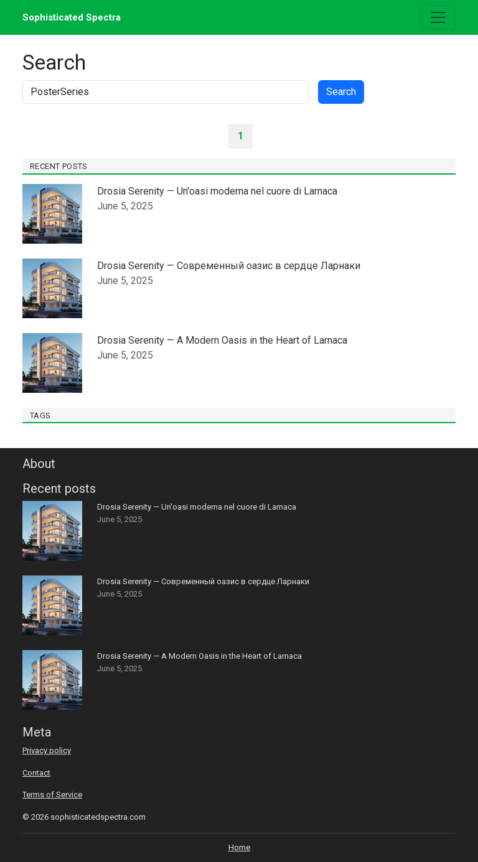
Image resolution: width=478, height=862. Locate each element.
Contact (36, 772)
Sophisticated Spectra (71, 17)
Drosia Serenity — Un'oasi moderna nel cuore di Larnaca (217, 191)
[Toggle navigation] (438, 17)
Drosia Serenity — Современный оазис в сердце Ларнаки (228, 266)
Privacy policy (46, 750)
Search (341, 92)
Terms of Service (52, 794)
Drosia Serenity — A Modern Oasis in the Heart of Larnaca (222, 340)
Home (239, 847)
